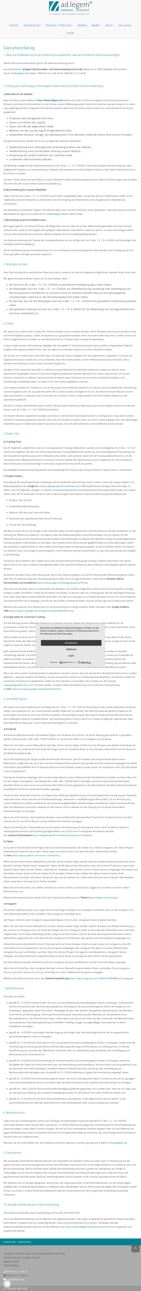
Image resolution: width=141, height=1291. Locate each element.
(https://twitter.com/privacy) (103, 897)
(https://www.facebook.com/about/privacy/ (54, 835)
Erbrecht (13, 25)
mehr (71, 655)
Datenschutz (24, 1241)
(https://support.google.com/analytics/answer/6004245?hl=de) (41, 610)
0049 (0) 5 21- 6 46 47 (16, 1271)
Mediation (82, 25)
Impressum (9, 1241)
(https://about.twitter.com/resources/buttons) (36, 855)
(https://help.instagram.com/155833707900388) (92, 978)
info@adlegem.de (19, 73)
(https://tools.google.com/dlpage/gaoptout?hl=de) (62, 582)
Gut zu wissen (124, 25)
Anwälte (96, 25)
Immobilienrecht (32, 25)
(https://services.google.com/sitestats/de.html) (36, 689)
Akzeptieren (71, 642)
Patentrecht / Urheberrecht (58, 25)
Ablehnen (71, 649)
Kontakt (70, 33)
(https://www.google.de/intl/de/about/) (59, 486)
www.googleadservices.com (18, 685)
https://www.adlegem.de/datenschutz (85, 1226)
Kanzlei (108, 25)
